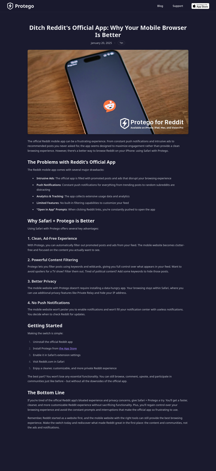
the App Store (68, 348)
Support (178, 6)
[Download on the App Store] (200, 6)
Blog (160, 6)
